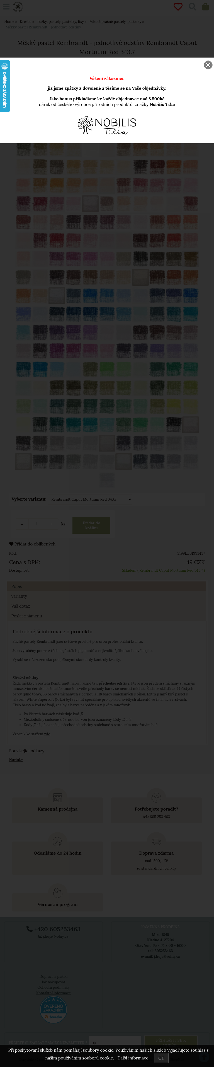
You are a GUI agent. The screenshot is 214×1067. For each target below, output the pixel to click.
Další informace (132, 1058)
